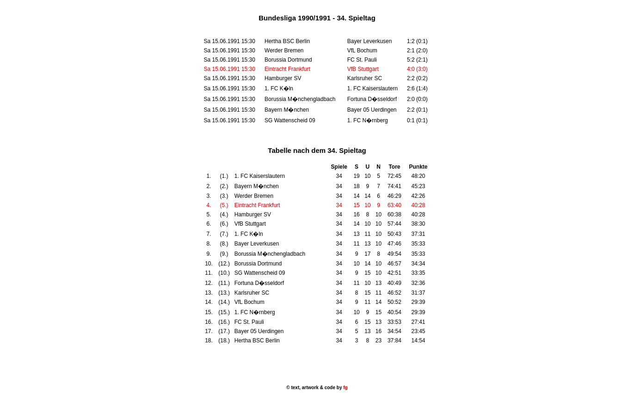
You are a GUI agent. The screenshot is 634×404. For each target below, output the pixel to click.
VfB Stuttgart (363, 69)
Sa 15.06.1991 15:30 (229, 69)
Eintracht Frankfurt (287, 69)
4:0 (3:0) (417, 69)
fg (344, 387)
